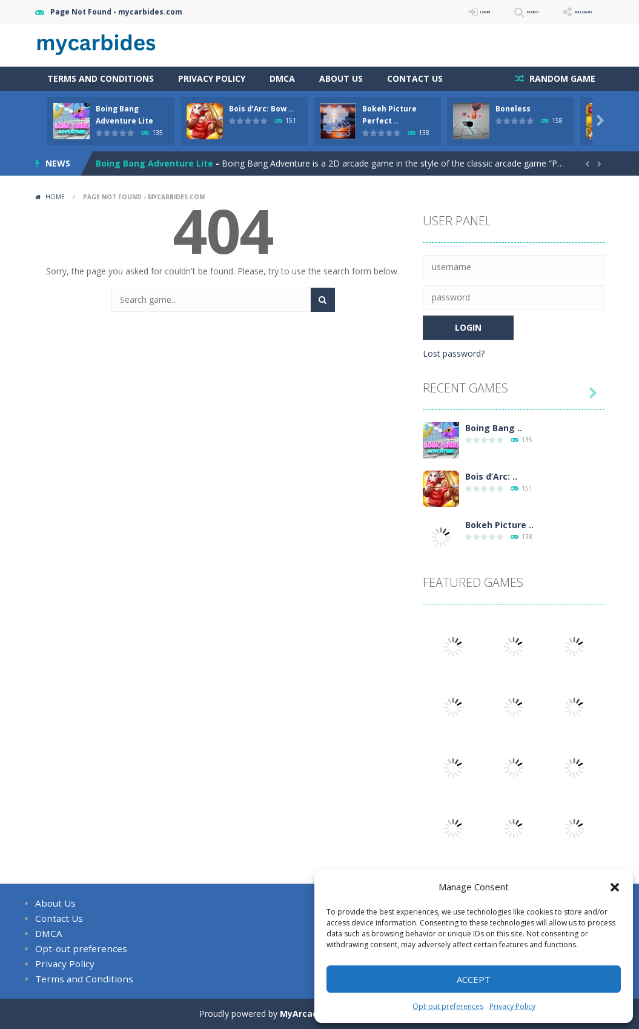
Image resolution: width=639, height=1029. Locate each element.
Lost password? (454, 353)
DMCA (282, 78)
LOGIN (432, 12)
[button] (615, 887)
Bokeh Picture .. (499, 525)
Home (55, 197)
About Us (341, 78)
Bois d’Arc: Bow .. (261, 109)
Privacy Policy (512, 1006)
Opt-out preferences (447, 1006)
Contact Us (415, 78)
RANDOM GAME (561, 78)
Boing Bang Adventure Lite (154, 163)
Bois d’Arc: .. (491, 476)
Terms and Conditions (100, 78)
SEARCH (497, 12)
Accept (474, 979)
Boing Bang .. (493, 428)
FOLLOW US (570, 12)
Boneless (513, 109)
